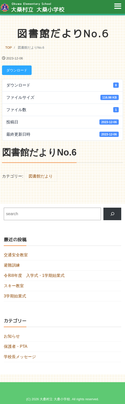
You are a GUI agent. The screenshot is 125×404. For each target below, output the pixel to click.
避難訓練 (12, 265)
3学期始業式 (15, 296)
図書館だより (41, 176)
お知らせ (12, 336)
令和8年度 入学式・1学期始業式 (34, 275)
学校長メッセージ (20, 357)
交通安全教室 (16, 255)
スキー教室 (14, 286)
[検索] (112, 214)
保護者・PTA (15, 346)
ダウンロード (16, 70)
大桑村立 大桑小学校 (55, 399)
